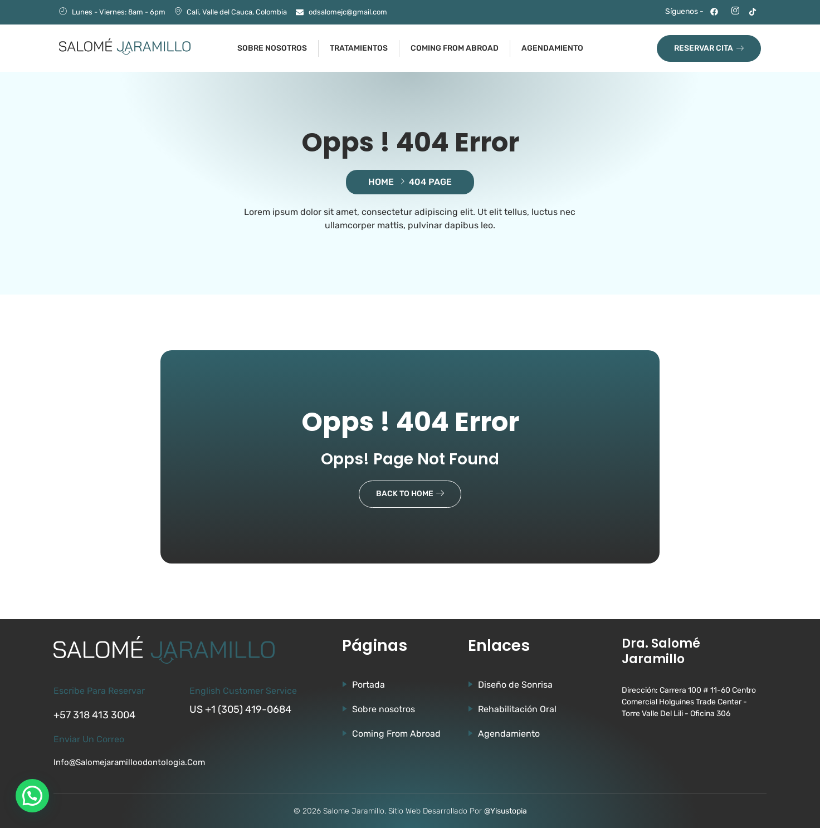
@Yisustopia (505, 811)
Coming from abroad (455, 48)
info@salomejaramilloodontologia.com (129, 762)
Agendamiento (552, 48)
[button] (32, 795)
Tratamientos (359, 48)
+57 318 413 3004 (94, 715)
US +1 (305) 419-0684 (240, 709)
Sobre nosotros (272, 48)
